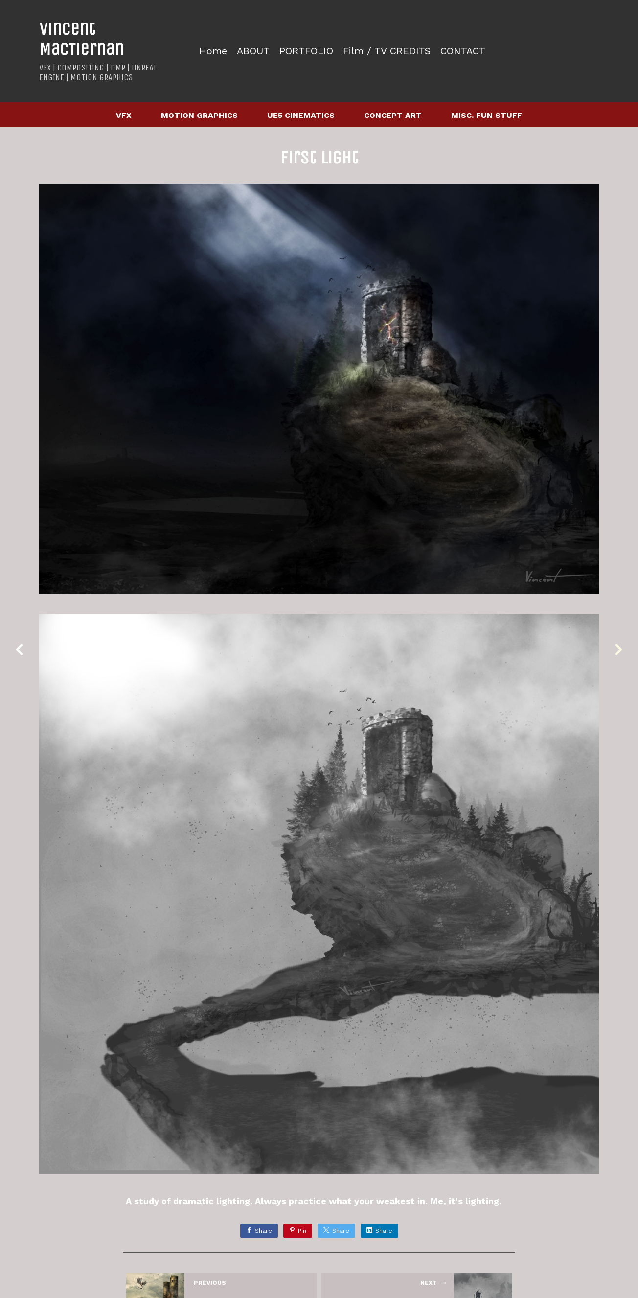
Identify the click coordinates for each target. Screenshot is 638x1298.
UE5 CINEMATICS (301, 115)
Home (213, 51)
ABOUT (253, 51)
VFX (124, 115)
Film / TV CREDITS (387, 51)
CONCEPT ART (393, 115)
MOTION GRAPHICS (199, 115)
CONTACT (462, 51)
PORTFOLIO (306, 51)
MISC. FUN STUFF (486, 115)
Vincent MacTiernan (81, 39)
